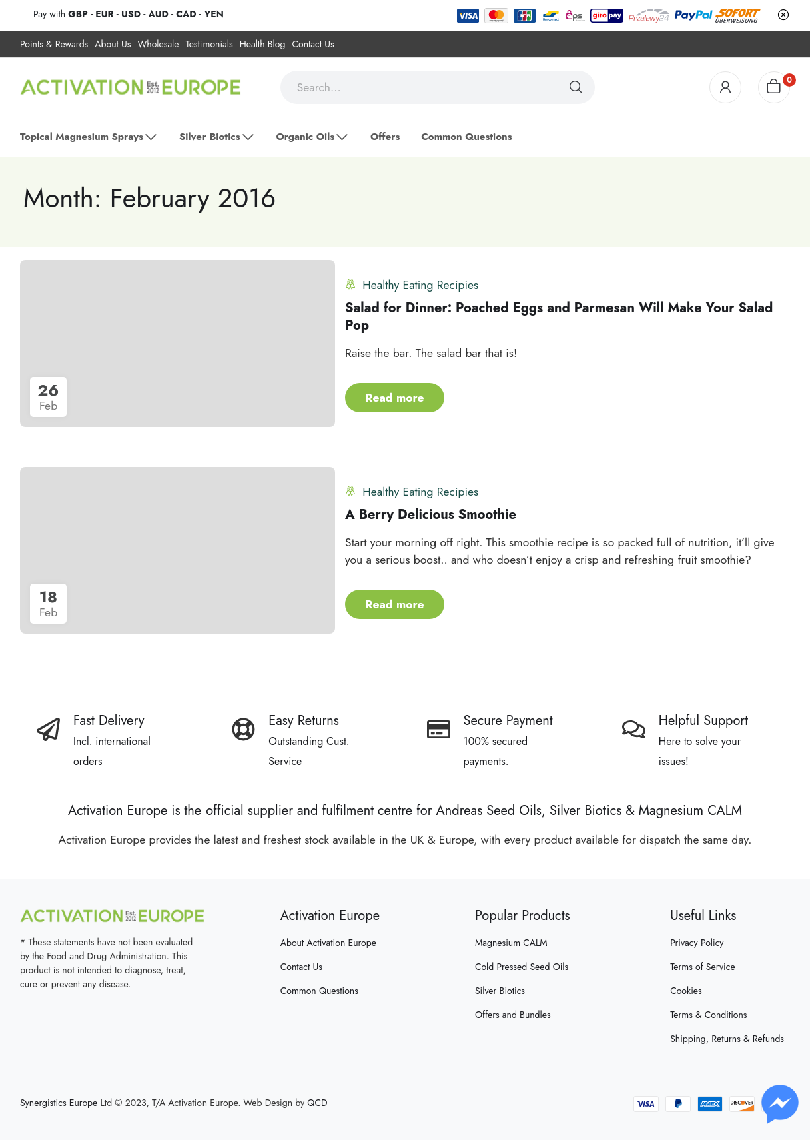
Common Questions (319, 990)
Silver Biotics (500, 990)
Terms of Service (702, 966)
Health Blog (263, 44)
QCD (317, 1102)
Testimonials (209, 44)
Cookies (686, 990)
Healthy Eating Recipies (420, 285)
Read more (394, 397)
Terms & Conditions (708, 1014)
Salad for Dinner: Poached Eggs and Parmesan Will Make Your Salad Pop (559, 316)
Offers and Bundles (513, 1014)
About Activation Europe (328, 942)
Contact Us (313, 44)
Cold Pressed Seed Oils (521, 966)
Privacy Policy (696, 942)
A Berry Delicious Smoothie (430, 514)
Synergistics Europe (58, 1102)
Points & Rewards (54, 44)
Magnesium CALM (511, 942)
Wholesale (158, 44)
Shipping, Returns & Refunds (727, 1038)
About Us (113, 44)
